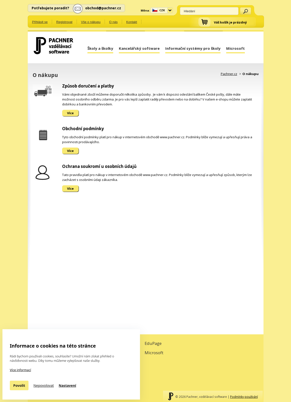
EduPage (153, 343)
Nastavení (67, 385)
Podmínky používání (244, 397)
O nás (113, 22)
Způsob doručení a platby (88, 86)
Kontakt (131, 22)
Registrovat (64, 22)
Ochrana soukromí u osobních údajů (99, 166)
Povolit (19, 385)
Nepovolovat (43, 385)
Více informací (20, 370)
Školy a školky (100, 48)
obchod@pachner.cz (103, 8)
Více (70, 113)
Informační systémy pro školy (193, 48)
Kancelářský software (139, 48)
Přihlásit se (40, 22)
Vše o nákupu (91, 22)
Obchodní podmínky (83, 128)
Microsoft (235, 48)
